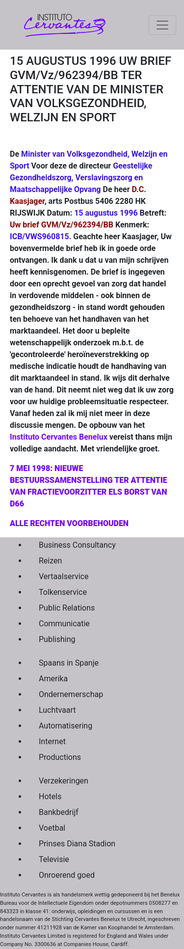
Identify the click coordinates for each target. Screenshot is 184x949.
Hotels (50, 796)
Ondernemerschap (71, 694)
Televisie (54, 859)
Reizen (50, 560)
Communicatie (64, 623)
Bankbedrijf (59, 812)
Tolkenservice (63, 592)
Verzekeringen (63, 780)
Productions (60, 757)
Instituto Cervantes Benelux (58, 437)
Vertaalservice (63, 576)
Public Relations (67, 608)
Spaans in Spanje (69, 663)
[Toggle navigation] (162, 25)
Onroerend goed (67, 875)
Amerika (53, 678)
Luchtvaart (57, 710)
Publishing (57, 639)
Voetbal (52, 828)
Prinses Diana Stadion (77, 843)
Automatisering (65, 725)
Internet (52, 741)
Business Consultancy (77, 545)
